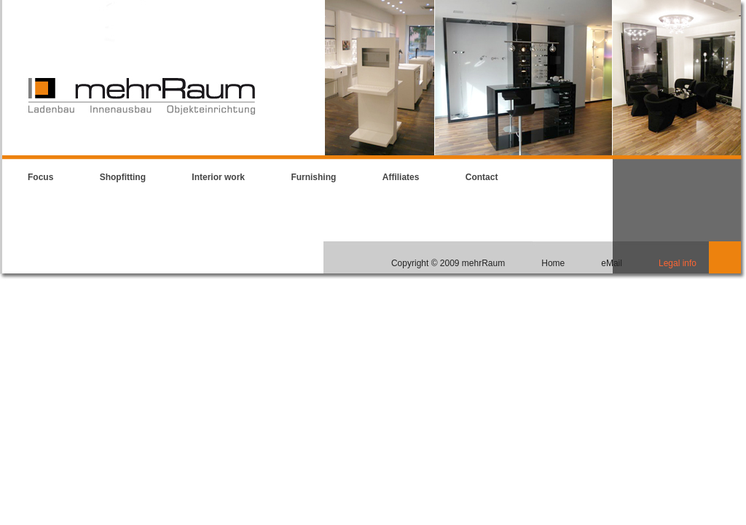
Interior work (218, 177)
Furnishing (313, 177)
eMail (611, 263)
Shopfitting (123, 177)
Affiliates (401, 177)
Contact (482, 177)
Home (553, 263)
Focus (40, 177)
